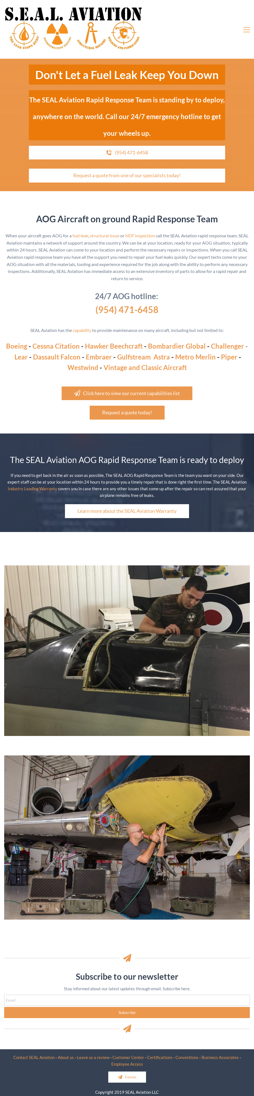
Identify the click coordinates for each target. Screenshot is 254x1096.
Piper (229, 357)
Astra (162, 357)
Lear (21, 357)
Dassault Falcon (57, 357)
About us (66, 1057)
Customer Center (128, 1057)
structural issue (104, 235)
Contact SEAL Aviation (34, 1057)
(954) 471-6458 (127, 309)
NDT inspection (139, 235)
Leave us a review (93, 1057)
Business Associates (220, 1057)
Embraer (99, 357)
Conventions (186, 1057)
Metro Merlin (195, 357)
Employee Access (127, 1064)
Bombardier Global (177, 346)
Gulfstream (134, 357)
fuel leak (80, 235)
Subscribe (127, 1012)
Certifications (159, 1057)
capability (82, 330)
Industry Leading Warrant (31, 488)
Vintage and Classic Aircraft (145, 367)
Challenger (227, 346)
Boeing (16, 346)
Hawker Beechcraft (114, 346)
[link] (127, 568)
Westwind (82, 367)
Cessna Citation (56, 346)
